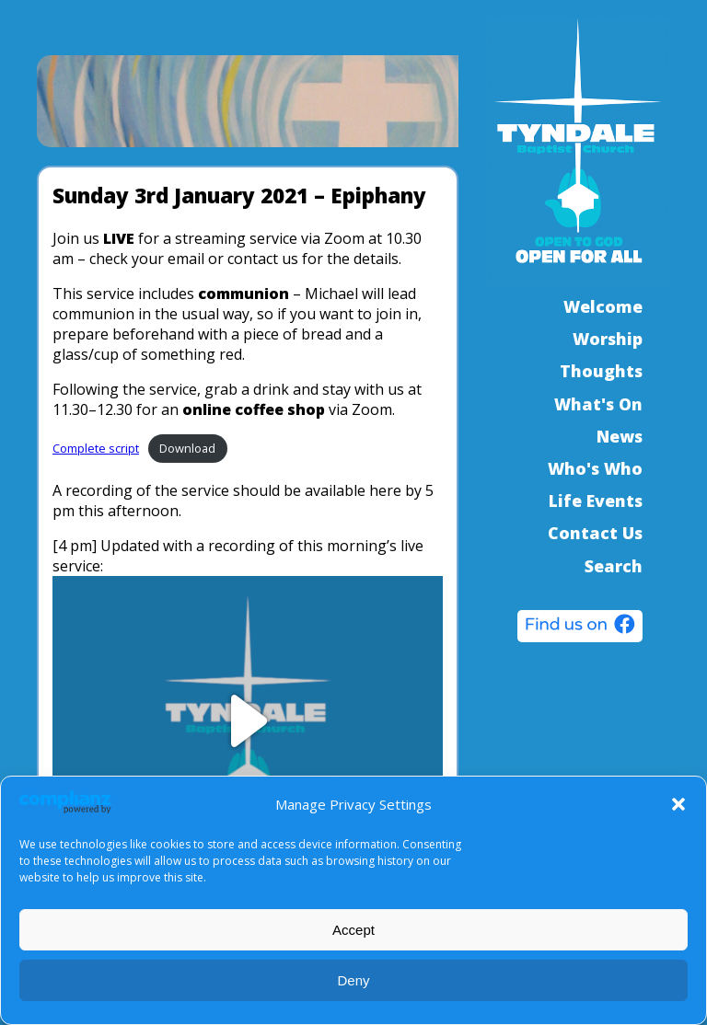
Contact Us (595, 533)
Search (614, 566)
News (620, 436)
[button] (678, 804)
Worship (608, 339)
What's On (598, 404)
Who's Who (595, 468)
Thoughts (601, 371)
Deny (353, 980)
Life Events (596, 500)
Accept (353, 930)
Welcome (603, 306)
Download (187, 448)
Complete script (95, 448)
